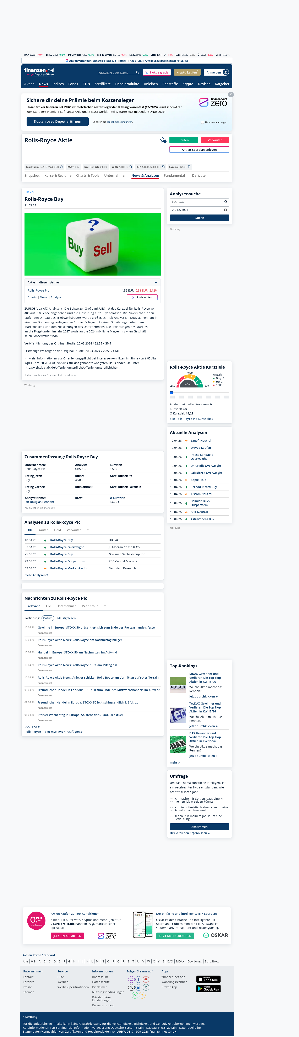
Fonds (73, 84)
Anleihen (151, 84)
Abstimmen (199, 827)
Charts (32, 298)
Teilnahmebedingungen (119, 121)
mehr (175, 763)
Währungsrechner (174, 982)
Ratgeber (222, 84)
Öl (199, 55)
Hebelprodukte (127, 84)
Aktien (29, 84)
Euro (178, 55)
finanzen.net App (173, 977)
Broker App (169, 988)
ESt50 (49, 55)
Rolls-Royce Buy (61, 541)
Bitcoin (155, 55)
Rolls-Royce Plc (38, 291)
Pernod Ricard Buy (204, 487)
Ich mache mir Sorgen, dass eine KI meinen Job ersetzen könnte (198, 801)
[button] (157, 72)
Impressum (100, 977)
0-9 (33, 962)
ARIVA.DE (123, 1032)
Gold (218, 55)
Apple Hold (198, 480)
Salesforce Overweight (206, 473)
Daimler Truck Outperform (200, 503)
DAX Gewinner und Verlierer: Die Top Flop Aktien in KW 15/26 (205, 738)
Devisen (204, 84)
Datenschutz (101, 982)
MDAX (180, 962)
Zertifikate (102, 84)
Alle (25, 962)
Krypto (188, 84)
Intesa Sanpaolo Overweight (202, 457)
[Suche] (138, 72)
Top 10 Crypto (105, 55)
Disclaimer (99, 988)
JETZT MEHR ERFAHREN (175, 936)
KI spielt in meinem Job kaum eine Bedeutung (198, 818)
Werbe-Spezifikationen (73, 988)
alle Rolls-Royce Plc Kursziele (191, 419)
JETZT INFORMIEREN (67, 936)
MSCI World (74, 55)
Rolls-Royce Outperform (67, 562)
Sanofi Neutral (201, 441)
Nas (131, 55)
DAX (26, 55)
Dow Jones (194, 962)
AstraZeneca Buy (202, 520)
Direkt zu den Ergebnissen (190, 834)
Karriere (28, 982)
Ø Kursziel (117, 498)
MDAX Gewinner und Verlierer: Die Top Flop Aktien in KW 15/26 (205, 678)
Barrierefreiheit (103, 1006)
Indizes (58, 84)
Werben (63, 982)
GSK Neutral (199, 513)
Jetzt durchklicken (203, 697)
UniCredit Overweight (206, 466)
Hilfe (61, 977)
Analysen (57, 298)
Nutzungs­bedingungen (108, 993)
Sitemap (28, 993)
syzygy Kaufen (201, 448)
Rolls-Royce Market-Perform (70, 569)
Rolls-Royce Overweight (67, 548)
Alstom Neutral (201, 494)
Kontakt (28, 977)
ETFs (86, 84)
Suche (199, 218)
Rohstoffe (170, 84)
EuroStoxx (212, 962)
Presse (27, 988)
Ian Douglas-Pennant (39, 502)
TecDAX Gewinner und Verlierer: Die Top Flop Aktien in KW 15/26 (205, 708)
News (43, 84)
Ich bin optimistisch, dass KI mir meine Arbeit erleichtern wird (201, 809)
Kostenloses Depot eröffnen (57, 121)
